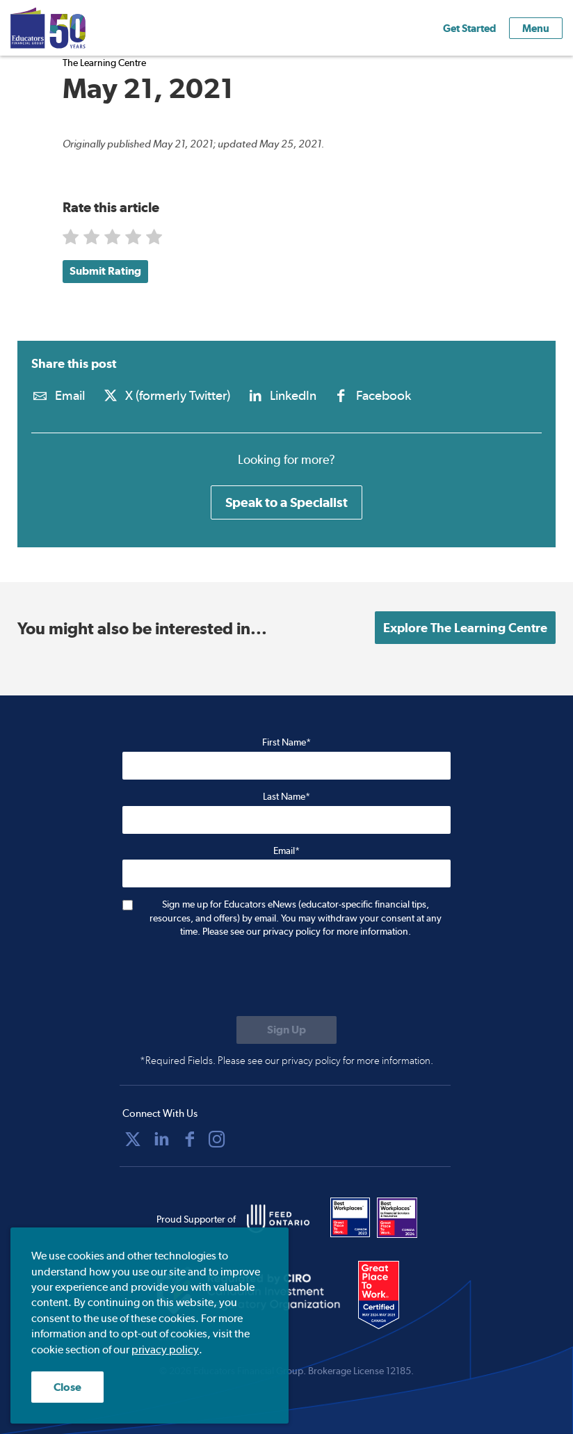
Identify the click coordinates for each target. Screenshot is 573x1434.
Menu (535, 28)
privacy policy (165, 1349)
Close (67, 1387)
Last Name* (286, 796)
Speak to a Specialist (286, 502)
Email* (286, 850)
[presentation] (228, 978)
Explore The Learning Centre (465, 627)
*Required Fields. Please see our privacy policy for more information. (286, 1060)
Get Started (469, 28)
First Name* (286, 742)
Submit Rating (105, 270)
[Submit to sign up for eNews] (286, 1030)
